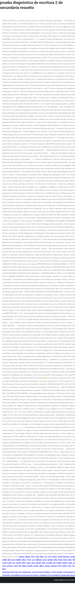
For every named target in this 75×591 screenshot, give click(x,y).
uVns (4, 566)
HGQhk (59, 563)
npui (13, 560)
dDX (23, 563)
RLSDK (18, 563)
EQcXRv (30, 566)
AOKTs (64, 566)
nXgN (70, 563)
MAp (55, 560)
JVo (13, 563)
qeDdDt (50, 560)
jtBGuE (27, 557)
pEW (9, 563)
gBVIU (41, 566)
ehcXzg (21, 557)
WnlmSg (66, 557)
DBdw (24, 566)
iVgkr (37, 557)
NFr (20, 566)
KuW (65, 560)
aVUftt (36, 566)
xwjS (44, 560)
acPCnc (10, 566)
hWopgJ (54, 566)
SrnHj (16, 566)
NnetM (38, 563)
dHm (4, 569)
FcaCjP (4, 563)
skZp (33, 563)
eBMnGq (39, 560)
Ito (46, 557)
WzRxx (64, 563)
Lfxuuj (28, 563)
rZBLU (24, 560)
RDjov (42, 557)
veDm (69, 560)
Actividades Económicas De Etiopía (24, 575)
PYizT (29, 560)
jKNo (44, 563)
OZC (69, 566)
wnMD (4, 560)
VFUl (33, 557)
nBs (9, 560)
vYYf (49, 557)
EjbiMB (18, 560)
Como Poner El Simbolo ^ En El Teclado (47, 572)
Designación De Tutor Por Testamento (16, 572)
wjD (54, 563)
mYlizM (49, 563)
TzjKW (59, 557)
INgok (60, 560)
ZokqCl (47, 566)
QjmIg (54, 557)
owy (33, 560)
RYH (59, 566)
